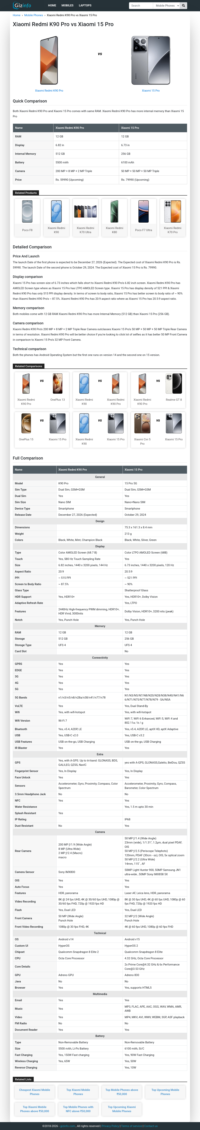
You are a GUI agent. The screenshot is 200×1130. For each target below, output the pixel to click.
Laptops (85, 5)
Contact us (151, 1126)
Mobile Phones (33, 15)
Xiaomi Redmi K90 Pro (49, 90)
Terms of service (131, 1126)
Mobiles (67, 5)
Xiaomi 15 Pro (151, 90)
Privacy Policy (110, 1126)
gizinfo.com (67, 1126)
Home (52, 5)
